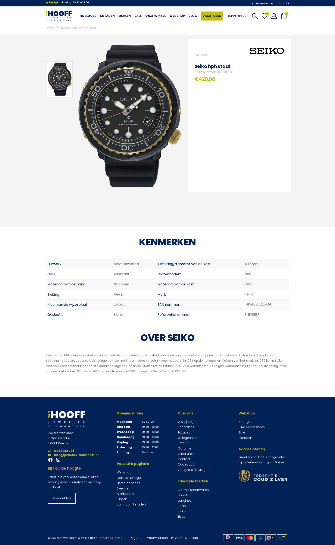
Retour (183, 443)
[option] (60, 79)
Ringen (122, 499)
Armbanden (126, 494)
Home (50, 28)
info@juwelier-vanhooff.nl (73, 455)
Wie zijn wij (185, 422)
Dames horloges (130, 478)
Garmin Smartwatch (193, 490)
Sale (137, 16)
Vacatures (212, 16)
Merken (124, 16)
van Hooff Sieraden (131, 504)
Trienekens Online (109, 538)
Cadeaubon (187, 464)
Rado (182, 506)
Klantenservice (262, 3)
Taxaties (184, 432)
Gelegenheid (187, 438)
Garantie (184, 448)
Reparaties (186, 427)
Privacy (176, 538)
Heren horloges (128, 483)
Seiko (182, 511)
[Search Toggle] (254, 16)
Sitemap (191, 538)
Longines (184, 500)
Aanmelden (62, 498)
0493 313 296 (61, 451)
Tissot (182, 516)
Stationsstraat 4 (59, 438)
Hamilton (184, 495)
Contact (283, 3)
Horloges (88, 16)
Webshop (177, 16)
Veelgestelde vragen (193, 470)
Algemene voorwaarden (149, 538)
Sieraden (107, 16)
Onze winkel (155, 16)
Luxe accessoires (252, 427)
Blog (192, 16)
